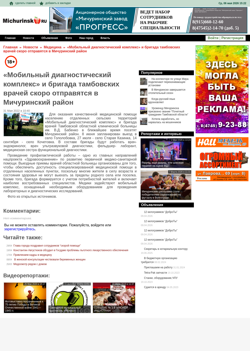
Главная (10, 47)
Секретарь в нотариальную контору (166, 248)
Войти (213, 38)
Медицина (52, 47)
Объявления (152, 205)
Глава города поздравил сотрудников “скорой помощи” (47, 245)
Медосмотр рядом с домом (30, 264)
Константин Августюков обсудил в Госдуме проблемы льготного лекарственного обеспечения (70, 250)
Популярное (151, 73)
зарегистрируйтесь (19, 229)
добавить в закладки (55, 3)
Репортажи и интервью (161, 134)
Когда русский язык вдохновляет (161, 100)
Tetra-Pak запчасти (155, 272)
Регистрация (232, 38)
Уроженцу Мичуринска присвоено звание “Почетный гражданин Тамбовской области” (168, 111)
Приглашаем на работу (158, 267)
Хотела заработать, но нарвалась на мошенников (164, 120)
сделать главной (22, 3)
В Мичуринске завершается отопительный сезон (166, 91)
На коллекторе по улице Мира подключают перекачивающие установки (168, 82)
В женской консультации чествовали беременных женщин (49, 259)
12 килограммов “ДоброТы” (160, 212)
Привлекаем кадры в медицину (32, 254)
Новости (30, 47)
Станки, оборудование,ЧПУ (160, 278)
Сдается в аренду (155, 287)
